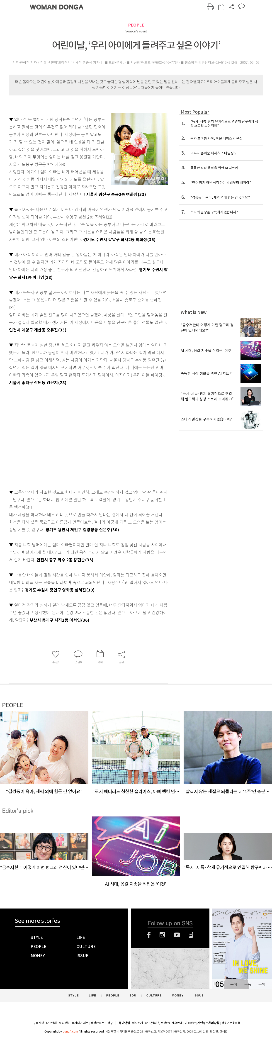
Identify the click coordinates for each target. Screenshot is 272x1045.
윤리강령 (64, 1023)
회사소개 (137, 1023)
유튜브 (177, 934)
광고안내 (51, 1023)
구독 (247, 984)
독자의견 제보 (80, 1023)
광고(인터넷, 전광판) (157, 1023)
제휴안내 (177, 1023)
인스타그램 (162, 934)
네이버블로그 (191, 934)
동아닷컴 (124, 1023)
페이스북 (149, 934)
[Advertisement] (42, 436)
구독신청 (38, 1023)
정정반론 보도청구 (101, 1023)
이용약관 (190, 1023)
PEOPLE (136, 25)
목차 (233, 984)
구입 (261, 984)
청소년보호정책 (230, 1023)
